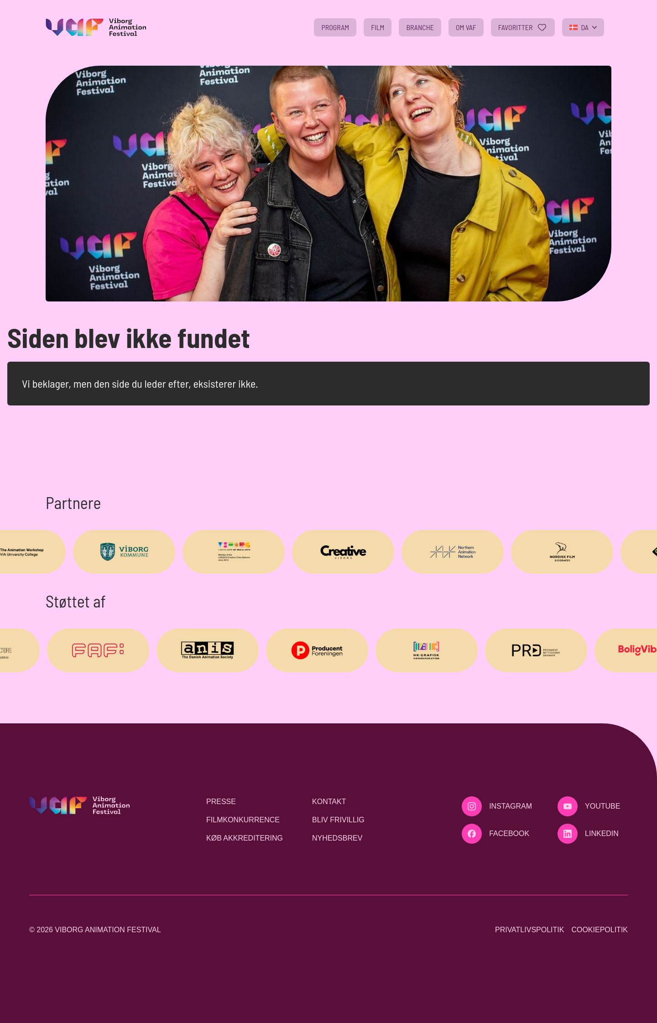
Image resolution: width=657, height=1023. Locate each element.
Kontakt (329, 801)
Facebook (509, 833)
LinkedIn (602, 833)
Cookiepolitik (599, 930)
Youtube (602, 806)
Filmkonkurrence (243, 820)
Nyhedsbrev (337, 838)
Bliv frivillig (338, 820)
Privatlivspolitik (529, 930)
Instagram (510, 806)
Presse (221, 801)
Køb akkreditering (244, 838)
